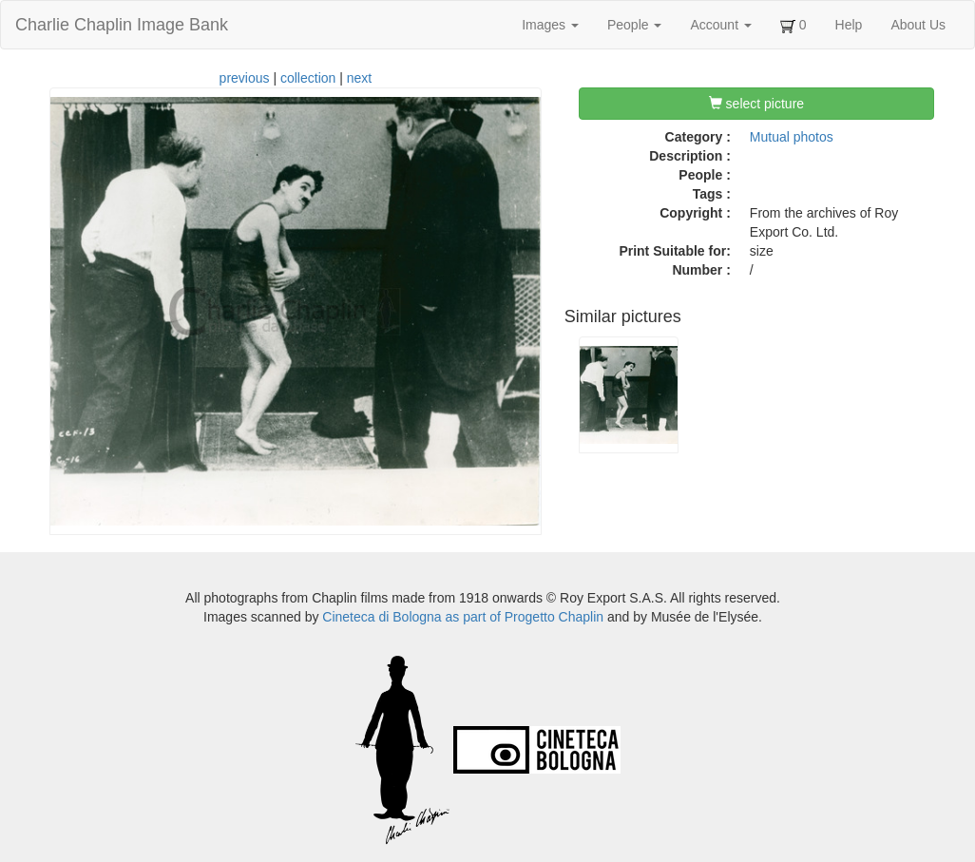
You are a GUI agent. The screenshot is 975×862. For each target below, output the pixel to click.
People (634, 24)
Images (550, 24)
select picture (756, 103)
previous (245, 78)
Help (849, 24)
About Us (918, 24)
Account (720, 24)
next (359, 78)
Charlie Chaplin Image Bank (121, 24)
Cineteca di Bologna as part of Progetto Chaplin (462, 616)
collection (307, 78)
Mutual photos (791, 136)
